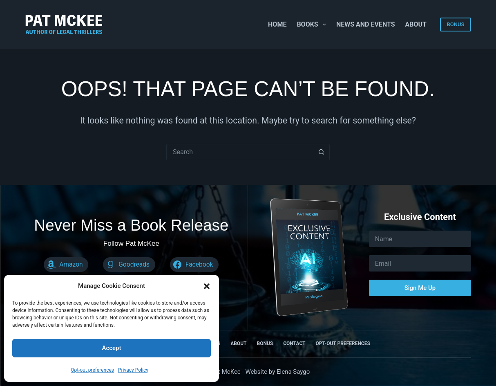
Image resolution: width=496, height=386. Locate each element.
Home (277, 24)
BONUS (456, 24)
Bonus (265, 343)
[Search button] (321, 152)
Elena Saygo (293, 371)
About (416, 24)
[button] (207, 286)
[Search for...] (239, 152)
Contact (294, 343)
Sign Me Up (420, 288)
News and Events (365, 24)
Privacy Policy (133, 370)
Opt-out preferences (92, 370)
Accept (111, 348)
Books (313, 24)
